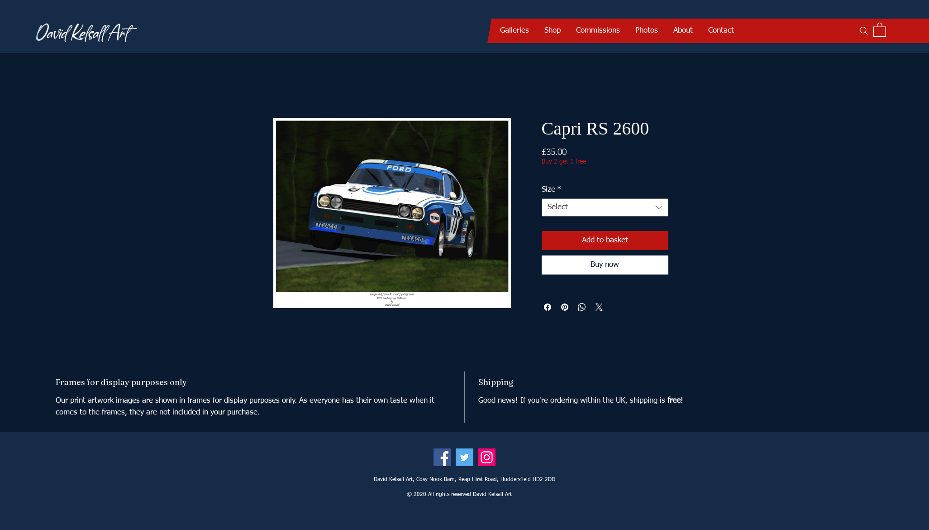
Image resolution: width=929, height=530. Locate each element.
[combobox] (605, 207)
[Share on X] (599, 307)
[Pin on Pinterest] (564, 307)
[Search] (863, 30)
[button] (514, 31)
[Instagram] (486, 457)
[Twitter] (464, 457)
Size (551, 189)
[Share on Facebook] (547, 307)
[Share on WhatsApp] (581, 307)
